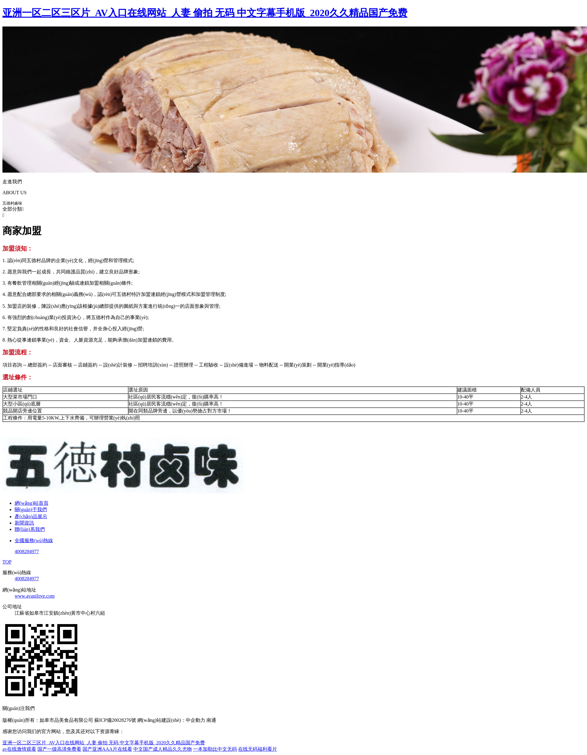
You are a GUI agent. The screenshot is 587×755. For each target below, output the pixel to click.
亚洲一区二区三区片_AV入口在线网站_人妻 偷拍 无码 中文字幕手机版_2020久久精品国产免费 (204, 12)
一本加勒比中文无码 (215, 749)
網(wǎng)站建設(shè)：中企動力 (171, 720)
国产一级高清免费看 (59, 749)
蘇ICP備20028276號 (115, 720)
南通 (211, 720)
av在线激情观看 (19, 749)
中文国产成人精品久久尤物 (162, 749)
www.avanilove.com (34, 596)
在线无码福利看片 (257, 749)
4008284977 (27, 578)
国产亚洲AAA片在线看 (107, 749)
